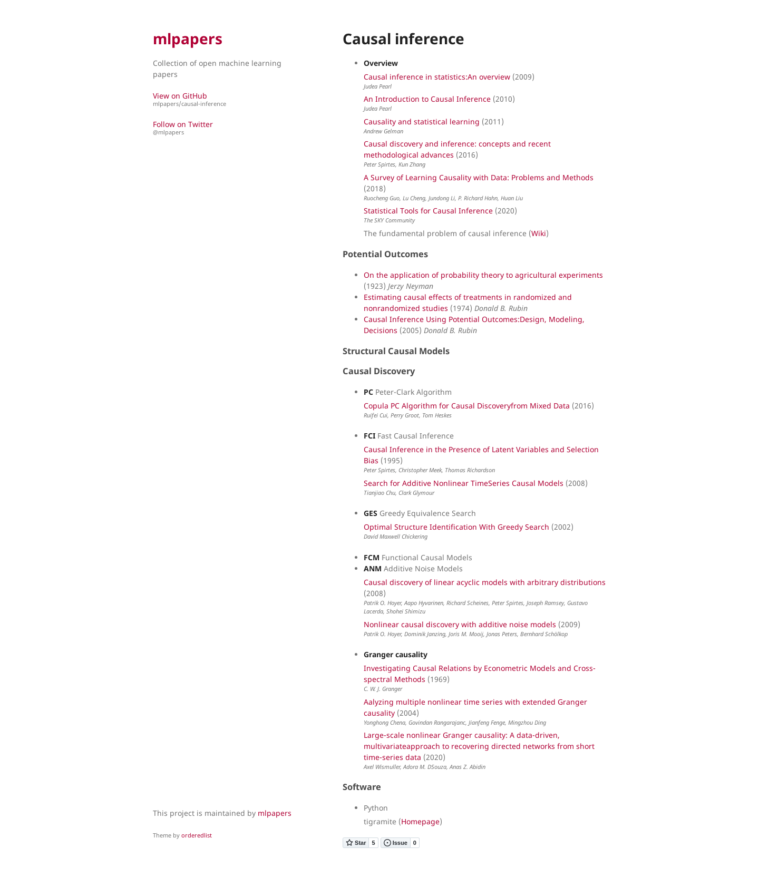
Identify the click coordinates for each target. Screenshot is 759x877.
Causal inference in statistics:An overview (437, 77)
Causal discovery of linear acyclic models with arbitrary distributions (485, 582)
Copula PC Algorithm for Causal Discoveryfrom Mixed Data (467, 406)
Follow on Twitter (224, 128)
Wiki (538, 233)
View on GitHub (224, 99)
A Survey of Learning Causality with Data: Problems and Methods (478, 177)
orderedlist (196, 835)
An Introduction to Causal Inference (427, 99)
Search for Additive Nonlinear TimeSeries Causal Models (463, 483)
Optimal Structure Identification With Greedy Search (456, 527)
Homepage (420, 821)
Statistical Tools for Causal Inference (428, 211)
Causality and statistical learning (422, 121)
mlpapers (187, 38)
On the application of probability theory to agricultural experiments (483, 275)
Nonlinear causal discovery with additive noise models (460, 624)
